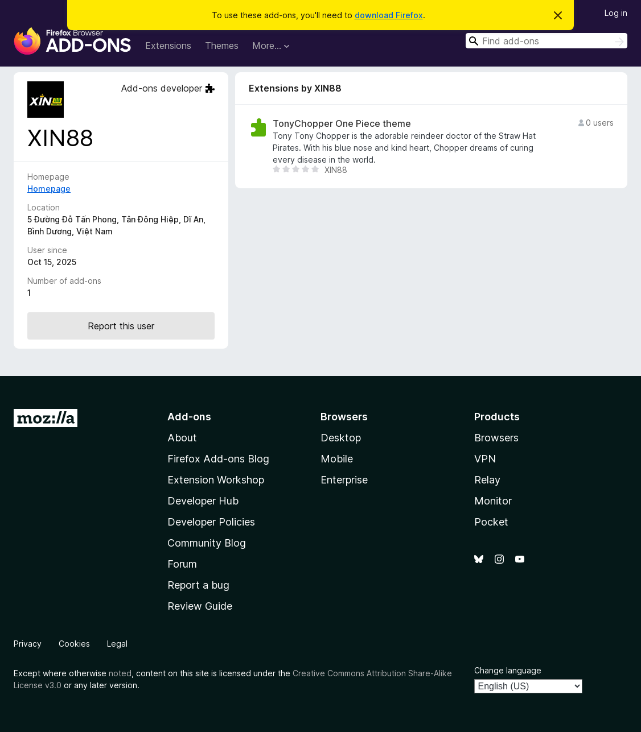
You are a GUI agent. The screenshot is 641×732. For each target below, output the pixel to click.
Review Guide (199, 606)
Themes (222, 45)
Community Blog (206, 543)
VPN (485, 459)
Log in (616, 13)
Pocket (491, 522)
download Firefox (389, 15)
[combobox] (546, 40)
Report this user (121, 326)
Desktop (340, 438)
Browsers (496, 438)
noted (120, 673)
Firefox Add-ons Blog (218, 459)
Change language (507, 670)
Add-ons (189, 417)
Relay (487, 480)
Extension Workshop (215, 480)
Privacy (28, 643)
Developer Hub (203, 501)
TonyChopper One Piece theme (342, 123)
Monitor (493, 501)
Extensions (168, 45)
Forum (182, 564)
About (182, 438)
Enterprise (344, 480)
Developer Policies (211, 522)
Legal (117, 643)
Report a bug (198, 585)
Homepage (49, 188)
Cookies (74, 643)
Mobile (336, 459)
